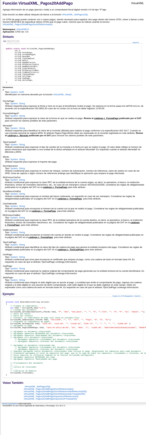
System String (17, 112)
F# (18, 41)
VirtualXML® (22, 29)
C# (4, 41)
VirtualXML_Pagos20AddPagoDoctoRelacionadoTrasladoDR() (54, 421)
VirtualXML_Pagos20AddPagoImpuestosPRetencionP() (51, 424)
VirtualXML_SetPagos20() (75, 14)
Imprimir (136, 43)
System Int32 (17, 101)
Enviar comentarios (10, 431)
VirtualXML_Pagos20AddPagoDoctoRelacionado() (48, 416)
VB (9, 41)
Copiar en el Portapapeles (122, 305)
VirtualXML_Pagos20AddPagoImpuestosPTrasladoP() (50, 426)
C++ (13, 41)
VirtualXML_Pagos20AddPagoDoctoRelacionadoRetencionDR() (55, 419)
